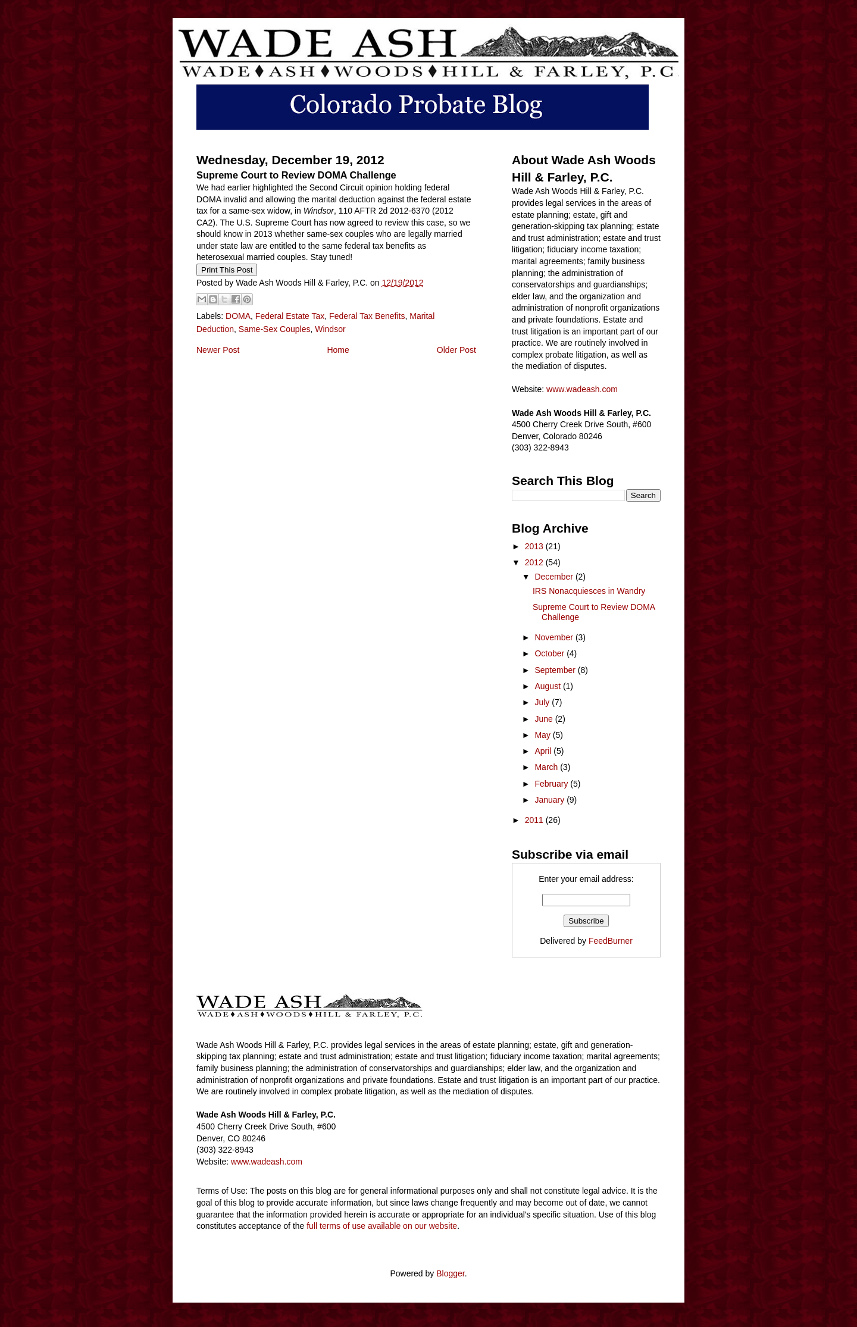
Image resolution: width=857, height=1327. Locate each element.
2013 (535, 546)
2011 (535, 820)
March (547, 767)
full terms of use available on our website (381, 1226)
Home (338, 350)
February (552, 783)
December (554, 576)
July (543, 702)
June (544, 719)
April (543, 751)
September (555, 670)
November (554, 637)
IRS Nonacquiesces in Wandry (589, 591)
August (548, 686)
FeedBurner (611, 941)
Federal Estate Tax (289, 316)
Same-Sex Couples (275, 329)
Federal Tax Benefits (367, 316)
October (550, 653)
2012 (535, 562)
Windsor (330, 329)
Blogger (450, 1273)
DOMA (238, 316)
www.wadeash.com (582, 389)
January (550, 800)
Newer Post (217, 350)
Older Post (456, 350)
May (543, 735)
